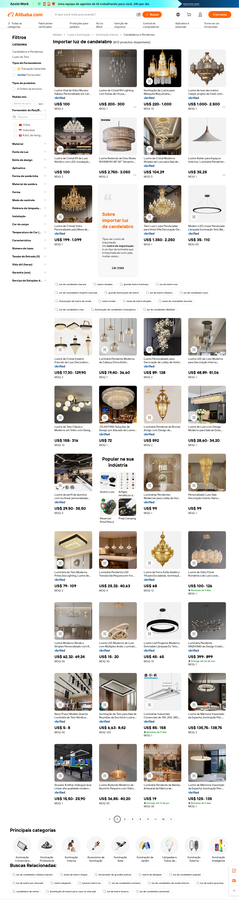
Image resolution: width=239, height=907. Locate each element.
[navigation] (29, 427)
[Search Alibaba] (94, 14)
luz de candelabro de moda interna (168, 883)
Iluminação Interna (107, 34)
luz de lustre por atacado (27, 883)
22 (163, 819)
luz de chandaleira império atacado (76, 292)
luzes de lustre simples (137, 301)
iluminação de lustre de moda (73, 301)
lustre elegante (61, 883)
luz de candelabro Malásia (159, 309)
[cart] (190, 15)
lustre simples (103, 284)
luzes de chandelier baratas (175, 301)
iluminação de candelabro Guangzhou (113, 309)
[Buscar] (152, 14)
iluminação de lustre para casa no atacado (71, 891)
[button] (138, 14)
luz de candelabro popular (185, 874)
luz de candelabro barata (70, 284)
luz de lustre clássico (159, 292)
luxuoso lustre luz (89, 883)
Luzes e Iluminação (78, 34)
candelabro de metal (25, 891)
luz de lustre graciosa (209, 883)
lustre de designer (150, 874)
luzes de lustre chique (73, 874)
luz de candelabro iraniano (124, 883)
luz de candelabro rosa (69, 309)
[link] (234, 871)
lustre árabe (107, 301)
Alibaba (57, 34)
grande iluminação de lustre (122, 292)
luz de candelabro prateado (152, 891)
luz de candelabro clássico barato (32, 874)
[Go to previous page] (109, 819)
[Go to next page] (171, 819)
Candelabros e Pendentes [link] (139, 34)
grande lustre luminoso (134, 284)
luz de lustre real (167, 284)
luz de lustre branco (116, 891)
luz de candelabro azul (194, 292)
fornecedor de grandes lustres (113, 874)
